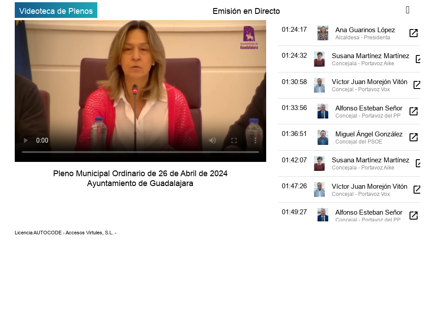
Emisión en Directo (246, 11)
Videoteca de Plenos (56, 11)
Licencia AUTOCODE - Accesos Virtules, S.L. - (66, 232)
